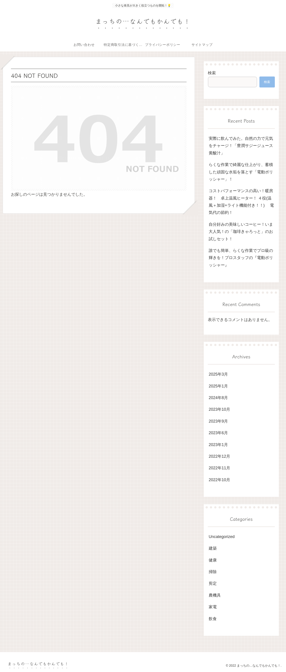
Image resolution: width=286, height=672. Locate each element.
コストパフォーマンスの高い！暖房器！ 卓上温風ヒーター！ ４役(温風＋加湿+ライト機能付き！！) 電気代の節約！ (241, 202)
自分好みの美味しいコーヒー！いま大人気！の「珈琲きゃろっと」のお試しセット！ (241, 231)
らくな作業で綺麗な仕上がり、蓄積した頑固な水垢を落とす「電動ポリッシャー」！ (241, 171)
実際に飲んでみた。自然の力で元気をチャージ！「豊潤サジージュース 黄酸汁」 (241, 145)
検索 (212, 73)
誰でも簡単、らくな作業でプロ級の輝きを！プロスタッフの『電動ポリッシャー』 (241, 257)
